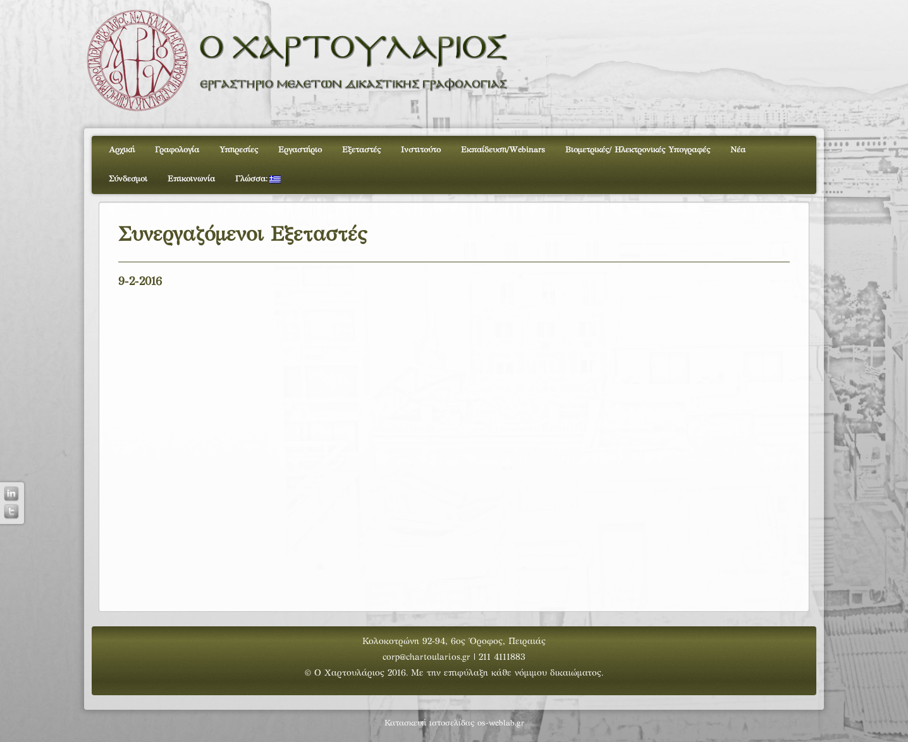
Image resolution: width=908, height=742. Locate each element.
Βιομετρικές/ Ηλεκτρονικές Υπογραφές (637, 150)
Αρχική (122, 150)
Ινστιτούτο (421, 150)
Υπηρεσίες (238, 150)
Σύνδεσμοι (128, 179)
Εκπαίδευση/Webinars (503, 150)
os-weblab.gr (500, 723)
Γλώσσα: (258, 179)
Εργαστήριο (300, 150)
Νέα (737, 150)
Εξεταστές (361, 150)
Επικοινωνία (191, 179)
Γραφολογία (177, 150)
